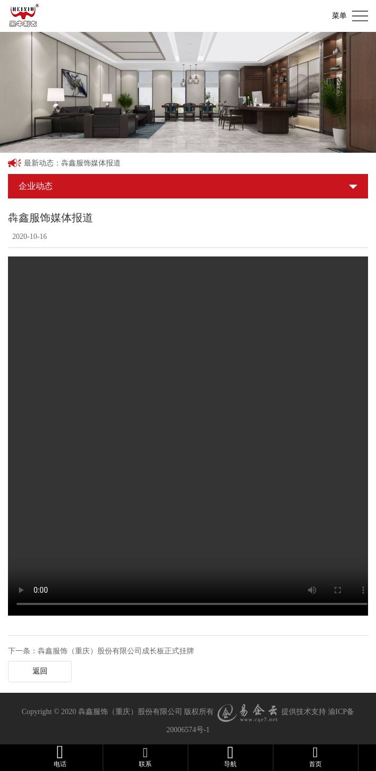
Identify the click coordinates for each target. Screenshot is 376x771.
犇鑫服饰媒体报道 (91, 163)
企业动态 (36, 185)
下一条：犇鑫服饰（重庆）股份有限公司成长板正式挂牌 (101, 651)
